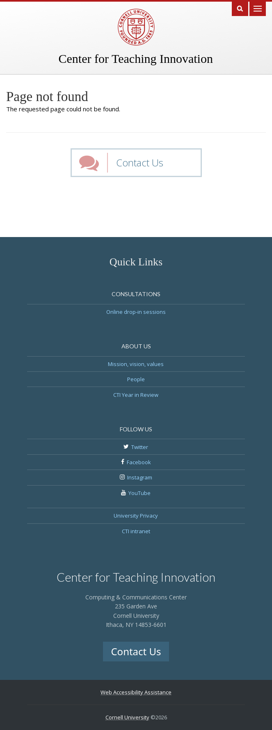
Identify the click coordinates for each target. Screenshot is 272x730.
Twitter (139, 447)
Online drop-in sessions (136, 311)
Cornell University (127, 717)
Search (240, 8)
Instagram (139, 477)
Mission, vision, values (136, 364)
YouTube (139, 493)
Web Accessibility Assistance (136, 692)
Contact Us (139, 162)
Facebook (139, 462)
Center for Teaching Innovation (136, 58)
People (136, 379)
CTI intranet (136, 531)
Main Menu (257, 8)
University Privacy (136, 515)
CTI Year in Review (135, 394)
